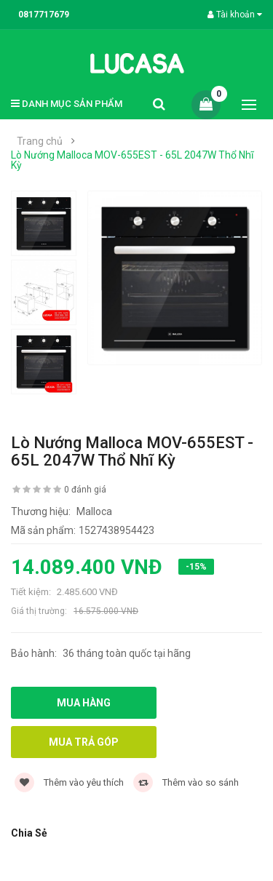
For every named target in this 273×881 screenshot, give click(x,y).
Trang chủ (40, 141)
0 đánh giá (85, 490)
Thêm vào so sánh (186, 782)
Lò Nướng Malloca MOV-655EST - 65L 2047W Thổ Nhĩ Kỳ (132, 160)
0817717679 (43, 14)
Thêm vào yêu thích (69, 782)
